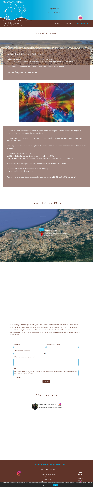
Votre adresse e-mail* (53, 344)
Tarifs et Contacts (82, 23)
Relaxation (69, 23)
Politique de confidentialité (65, 482)
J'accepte (18, 377)
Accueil (57, 23)
